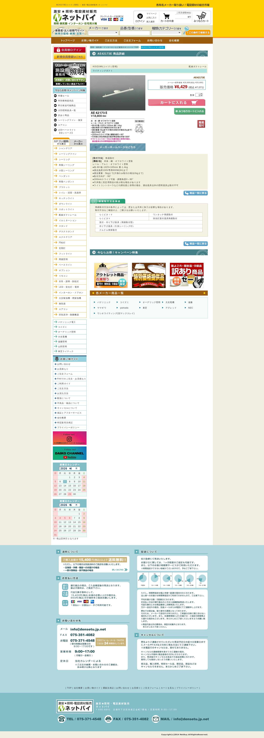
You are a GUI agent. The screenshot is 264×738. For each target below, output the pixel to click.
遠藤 (190, 302)
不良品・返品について (68, 403)
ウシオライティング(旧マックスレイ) (116, 313)
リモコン (63, 276)
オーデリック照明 (152, 302)
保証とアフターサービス (69, 413)
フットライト (65, 254)
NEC (190, 308)
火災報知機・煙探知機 (70, 298)
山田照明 (62, 346)
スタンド (63, 226)
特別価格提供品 (66, 100)
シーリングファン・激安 (70, 120)
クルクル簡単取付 (108, 230)
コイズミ (124, 302)
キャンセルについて (67, 408)
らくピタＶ (104, 218)
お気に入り (151, 17)
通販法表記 (108, 688)
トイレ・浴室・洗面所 (70, 193)
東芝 (145, 308)
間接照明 (63, 259)
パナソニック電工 (67, 322)
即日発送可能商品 (67, 105)
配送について (64, 398)
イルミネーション (68, 220)
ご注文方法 (62, 388)
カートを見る (167, 688)
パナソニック (104, 302)
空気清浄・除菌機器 (69, 315)
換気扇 (62, 303)
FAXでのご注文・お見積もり (71, 379)
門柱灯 (62, 242)
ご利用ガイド (64, 383)
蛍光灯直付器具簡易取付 (165, 218)
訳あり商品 (63, 115)
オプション (64, 270)
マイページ (151, 13)
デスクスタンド (66, 231)
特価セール (63, 96)
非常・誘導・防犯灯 (69, 281)
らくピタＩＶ (106, 214)
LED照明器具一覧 (67, 110)
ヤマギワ (101, 308)
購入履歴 (150, 21)
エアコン (62, 125)
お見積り (136, 688)
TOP (69, 688)
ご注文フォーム (65, 374)
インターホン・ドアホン (71, 292)
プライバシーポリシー (68, 427)
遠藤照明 (62, 341)
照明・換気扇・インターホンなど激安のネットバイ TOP (114, 47)
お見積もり (62, 369)
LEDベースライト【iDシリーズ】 (67, 131)
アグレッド (171, 308)
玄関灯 (62, 248)
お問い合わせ (64, 364)
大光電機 (170, 302)
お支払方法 (62, 393)
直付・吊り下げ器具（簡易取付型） (117, 222)
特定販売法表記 (65, 422)
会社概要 (61, 418)
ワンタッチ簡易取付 (163, 214)
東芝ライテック (66, 351)
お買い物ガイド (93, 688)
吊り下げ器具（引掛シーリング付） (117, 226)
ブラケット (64, 187)
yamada (124, 308)
